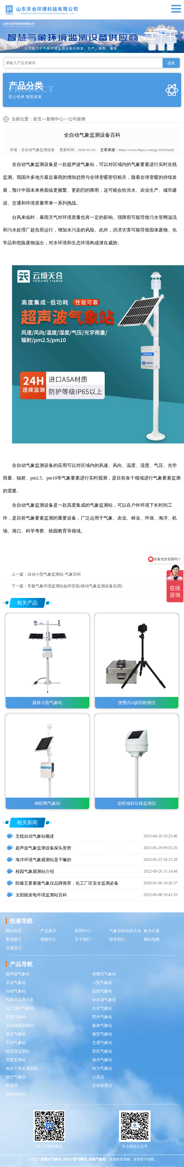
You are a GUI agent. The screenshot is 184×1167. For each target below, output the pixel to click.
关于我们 (83, 939)
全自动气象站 (104, 1000)
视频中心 (48, 939)
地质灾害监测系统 (22, 1068)
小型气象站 (102, 982)
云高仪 (98, 1077)
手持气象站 (16, 1043)
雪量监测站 (16, 1060)
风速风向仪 (16, 1094)
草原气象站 (16, 1034)
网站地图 (152, 939)
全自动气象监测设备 (38, 150)
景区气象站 (102, 1051)
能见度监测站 (18, 1051)
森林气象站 (102, 1025)
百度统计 (14, 948)
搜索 (171, 63)
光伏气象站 (102, 1008)
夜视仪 (12, 1085)
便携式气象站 (104, 974)
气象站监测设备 (20, 1000)
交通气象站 (102, 1043)
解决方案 (152, 931)
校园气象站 (102, 991)
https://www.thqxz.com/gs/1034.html (146, 150)
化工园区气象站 (20, 1008)
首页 (37, 119)
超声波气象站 (18, 974)
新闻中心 (55, 119)
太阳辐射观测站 (20, 1025)
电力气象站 (102, 1068)
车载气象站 (16, 1017)
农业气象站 (16, 982)
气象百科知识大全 (125, 931)
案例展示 (14, 939)
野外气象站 (102, 1017)
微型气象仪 (16, 1077)
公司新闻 (77, 119)
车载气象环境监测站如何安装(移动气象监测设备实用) (74, 586)
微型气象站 (102, 1034)
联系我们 (117, 939)
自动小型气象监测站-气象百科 (54, 574)
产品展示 (48, 931)
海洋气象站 (102, 1060)
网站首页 (14, 931)
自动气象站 (16, 991)
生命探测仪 (102, 1085)
